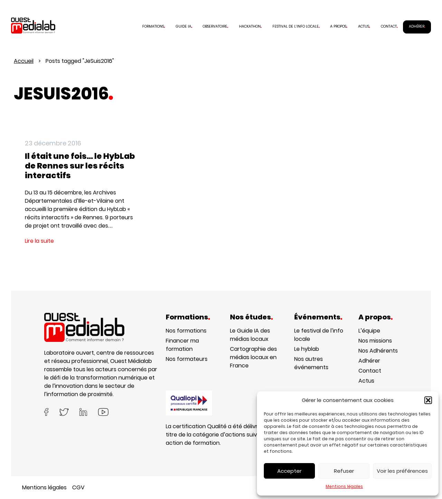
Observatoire (215, 26)
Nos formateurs (187, 359)
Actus (363, 26)
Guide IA (183, 26)
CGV (78, 487)
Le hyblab (306, 349)
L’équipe (369, 331)
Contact (389, 26)
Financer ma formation (182, 345)
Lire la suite (39, 241)
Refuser (344, 470)
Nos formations (186, 331)
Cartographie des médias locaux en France (253, 357)
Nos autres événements (311, 363)
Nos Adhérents (378, 351)
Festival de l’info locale (295, 26)
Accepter (289, 470)
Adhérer (416, 26)
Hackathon (250, 26)
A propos (338, 26)
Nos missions (375, 341)
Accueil (23, 61)
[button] (428, 400)
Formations (153, 26)
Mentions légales (344, 486)
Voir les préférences (402, 470)
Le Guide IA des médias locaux (250, 335)
